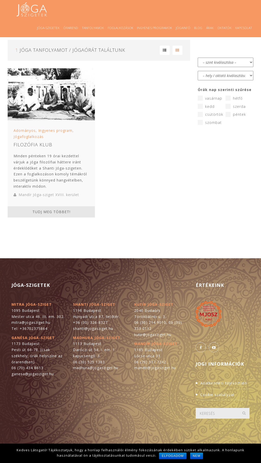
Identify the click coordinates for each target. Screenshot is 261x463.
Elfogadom (173, 456)
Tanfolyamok (93, 28)
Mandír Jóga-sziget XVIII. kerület (49, 194)
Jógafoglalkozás (29, 136)
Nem (197, 456)
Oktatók (224, 28)
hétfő (234, 98)
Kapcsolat (243, 28)
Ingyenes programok (154, 28)
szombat (210, 122)
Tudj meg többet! (51, 211)
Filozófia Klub (33, 145)
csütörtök (210, 114)
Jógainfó (183, 28)
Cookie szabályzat (217, 394)
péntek (236, 114)
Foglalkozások (120, 28)
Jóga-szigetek (48, 28)
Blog (198, 28)
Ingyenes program (55, 130)
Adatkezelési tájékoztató (223, 383)
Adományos (25, 130)
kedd (206, 106)
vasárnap (210, 98)
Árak (210, 28)
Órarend (70, 28)
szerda (236, 106)
